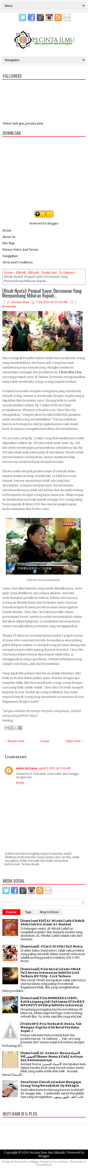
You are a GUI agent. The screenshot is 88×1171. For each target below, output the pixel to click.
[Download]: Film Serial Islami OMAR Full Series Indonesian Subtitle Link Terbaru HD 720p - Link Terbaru (50, 972)
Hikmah (33, 272)
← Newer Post (14, 741)
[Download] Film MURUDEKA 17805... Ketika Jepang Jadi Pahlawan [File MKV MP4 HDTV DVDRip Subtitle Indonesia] (52, 1001)
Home (6, 230)
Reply (20, 782)
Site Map (8, 243)
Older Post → (74, 741)
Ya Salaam (66, 272)
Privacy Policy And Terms (20, 249)
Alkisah (21, 272)
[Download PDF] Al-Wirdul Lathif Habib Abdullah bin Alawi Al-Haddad (52, 922)
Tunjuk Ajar (49, 272)
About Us (8, 237)
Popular (11, 912)
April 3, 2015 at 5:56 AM (55, 768)
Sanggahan (10, 256)
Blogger (52, 223)
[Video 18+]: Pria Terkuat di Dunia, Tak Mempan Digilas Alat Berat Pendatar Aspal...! (50, 1027)
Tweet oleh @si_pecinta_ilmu (22, 123)
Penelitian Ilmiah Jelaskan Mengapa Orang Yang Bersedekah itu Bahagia (50, 1083)
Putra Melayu (60, 1161)
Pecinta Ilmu (21, 1161)
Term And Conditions (17, 262)
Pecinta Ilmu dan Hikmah (47, 1152)
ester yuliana (26, 768)
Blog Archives (49, 912)
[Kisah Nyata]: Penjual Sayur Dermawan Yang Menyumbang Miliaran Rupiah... (42, 293)
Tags (28, 912)
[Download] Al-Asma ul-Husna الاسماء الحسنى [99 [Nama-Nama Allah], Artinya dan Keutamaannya (51, 1056)
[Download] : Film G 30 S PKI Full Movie (51, 946)
